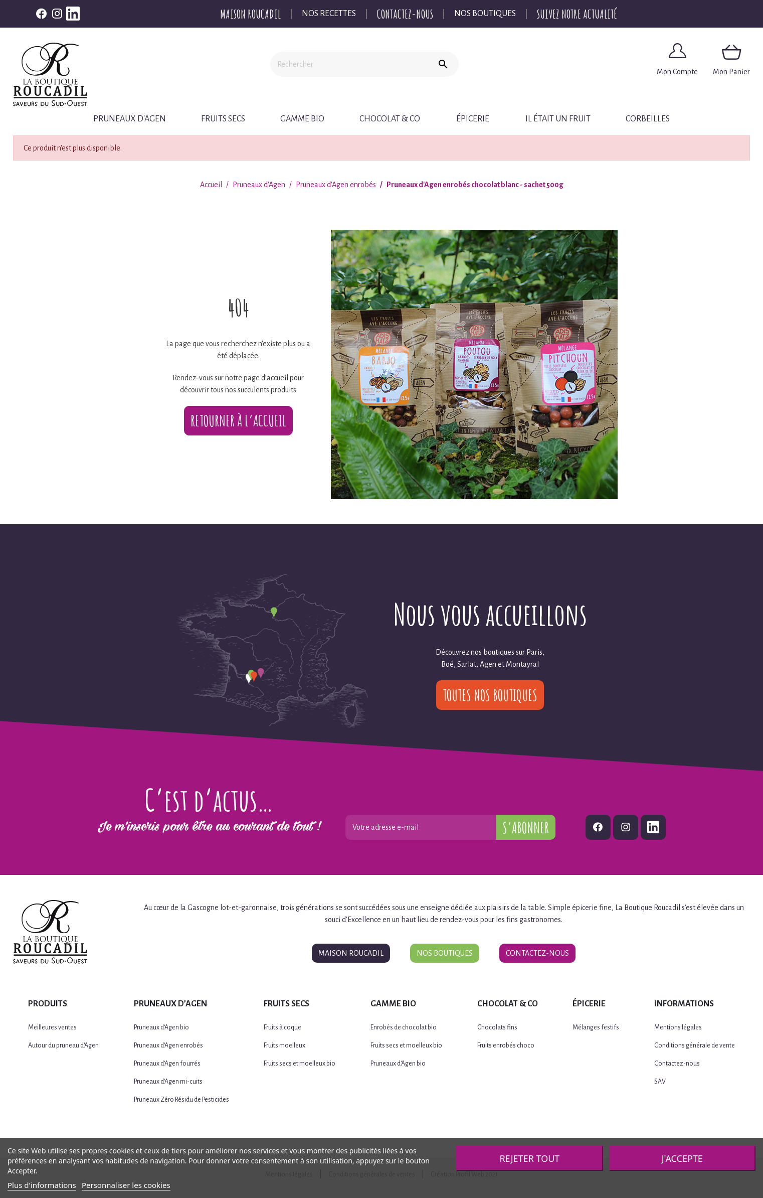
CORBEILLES (648, 118)
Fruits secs (223, 118)
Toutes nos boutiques (490, 695)
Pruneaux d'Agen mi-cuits (168, 1081)
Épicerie (472, 118)
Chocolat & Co (389, 118)
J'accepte (682, 1158)
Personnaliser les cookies (126, 1185)
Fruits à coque (282, 1027)
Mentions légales (678, 1027)
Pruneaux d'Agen (129, 118)
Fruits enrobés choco (505, 1045)
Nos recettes (329, 13)
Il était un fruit (558, 118)
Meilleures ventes (52, 1027)
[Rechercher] (349, 64)
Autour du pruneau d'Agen (63, 1045)
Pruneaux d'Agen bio (161, 1027)
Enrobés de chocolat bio (403, 1027)
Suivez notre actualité (577, 14)
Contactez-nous (405, 14)
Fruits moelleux (284, 1045)
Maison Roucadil (250, 14)
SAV (660, 1081)
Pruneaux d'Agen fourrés (167, 1063)
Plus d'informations (42, 1185)
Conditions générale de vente (694, 1045)
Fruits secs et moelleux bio (299, 1063)
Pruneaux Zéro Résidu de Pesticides (181, 1099)
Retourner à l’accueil (238, 420)
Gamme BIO (302, 118)
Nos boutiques (485, 13)
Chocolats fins (497, 1027)
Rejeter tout (529, 1158)
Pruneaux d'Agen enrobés (168, 1045)
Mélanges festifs (596, 1027)
